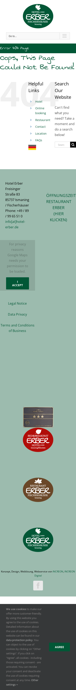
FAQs (38, 140)
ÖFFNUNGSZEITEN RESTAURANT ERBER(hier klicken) (58, 207)
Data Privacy (17, 314)
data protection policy (19, 640)
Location (41, 133)
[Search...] (62, 145)
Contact (40, 127)
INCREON (58, 571)
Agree (59, 647)
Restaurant (42, 120)
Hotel (38, 101)
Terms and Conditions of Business (17, 328)
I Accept (17, 283)
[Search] (73, 145)
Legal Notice (17, 303)
